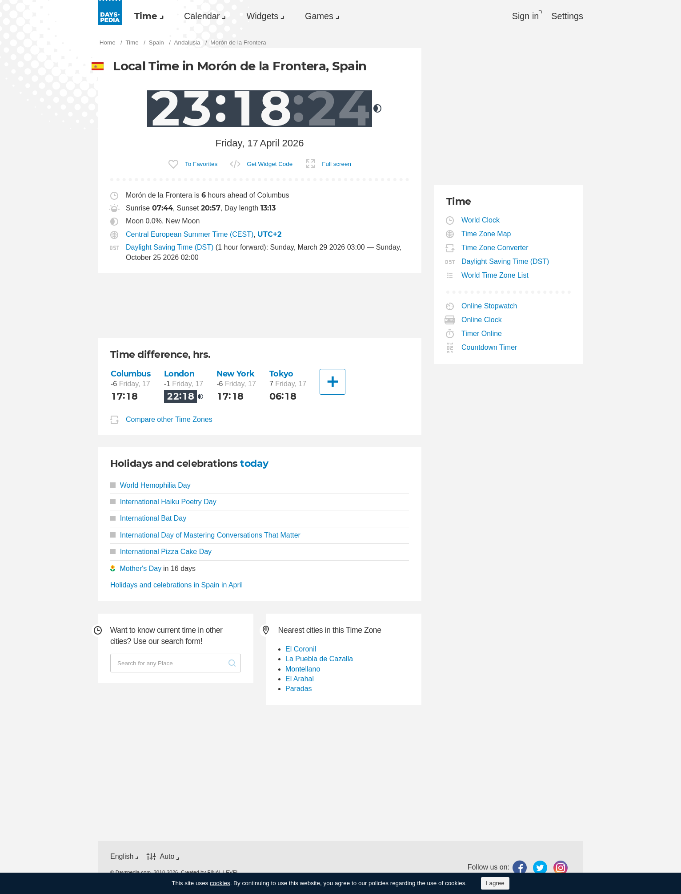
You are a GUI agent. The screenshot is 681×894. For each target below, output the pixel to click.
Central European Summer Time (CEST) (189, 234)
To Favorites (201, 164)
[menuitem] (147, 16)
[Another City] (332, 382)
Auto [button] (167, 856)
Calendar (202, 16)
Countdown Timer (489, 347)
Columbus (131, 373)
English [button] (121, 856)
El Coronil (300, 649)
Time (145, 16)
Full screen (336, 164)
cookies (220, 883)
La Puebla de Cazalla (319, 659)
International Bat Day (148, 518)
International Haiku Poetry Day (163, 502)
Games (319, 16)
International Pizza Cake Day (161, 551)
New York (235, 373)
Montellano (302, 669)
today (254, 463)
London (179, 373)
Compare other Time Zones (169, 419)
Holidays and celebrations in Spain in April (176, 585)
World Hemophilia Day (150, 485)
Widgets (262, 16)
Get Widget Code (269, 164)
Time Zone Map (486, 234)
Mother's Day (140, 568)
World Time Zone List (495, 275)
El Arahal (299, 679)
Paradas (298, 688)
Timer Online (482, 333)
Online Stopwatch (489, 306)
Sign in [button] (525, 16)
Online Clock (482, 320)
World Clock (481, 220)
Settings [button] (567, 16)
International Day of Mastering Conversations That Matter (205, 535)
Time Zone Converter (495, 247)
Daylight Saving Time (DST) (169, 247)
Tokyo (281, 373)
